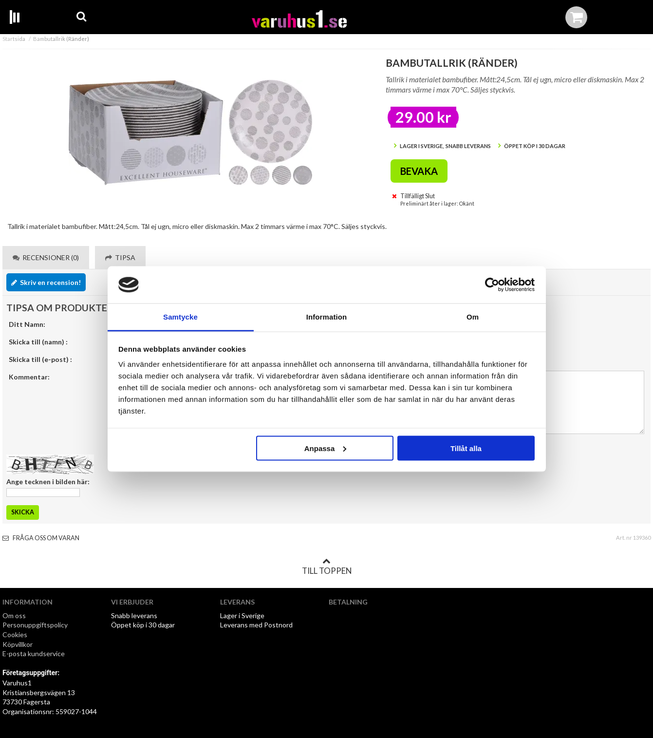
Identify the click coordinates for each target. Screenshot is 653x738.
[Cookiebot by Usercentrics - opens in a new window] (492, 285)
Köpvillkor (17, 644)
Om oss (14, 615)
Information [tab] (326, 317)
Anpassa (325, 448)
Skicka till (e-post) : (40, 359)
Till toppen (327, 566)
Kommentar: (29, 377)
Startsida (13, 39)
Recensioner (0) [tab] (46, 257)
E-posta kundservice (34, 653)
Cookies (14, 634)
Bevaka (419, 171)
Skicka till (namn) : (38, 342)
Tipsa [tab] (120, 257)
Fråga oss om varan (40, 538)
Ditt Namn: (27, 324)
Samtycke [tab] (180, 317)
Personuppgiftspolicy (35, 625)
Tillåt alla (466, 448)
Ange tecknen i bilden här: (48, 481)
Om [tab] (472, 317)
